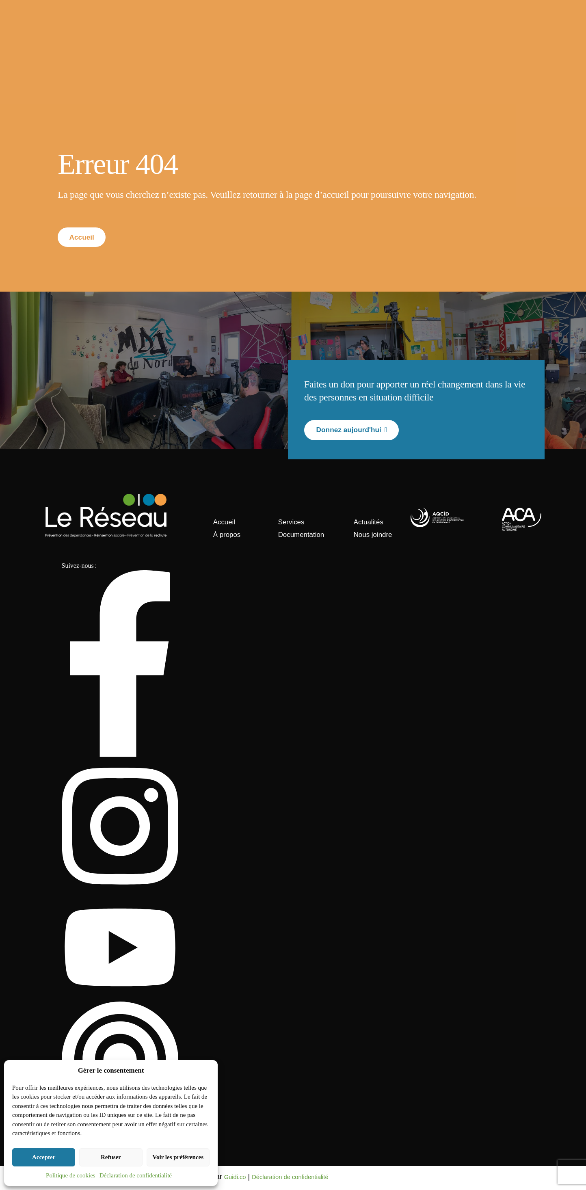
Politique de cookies (70, 1175)
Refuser (111, 1157)
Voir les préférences (178, 1157)
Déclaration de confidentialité (135, 1175)
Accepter (43, 1157)
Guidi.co (237, 1179)
